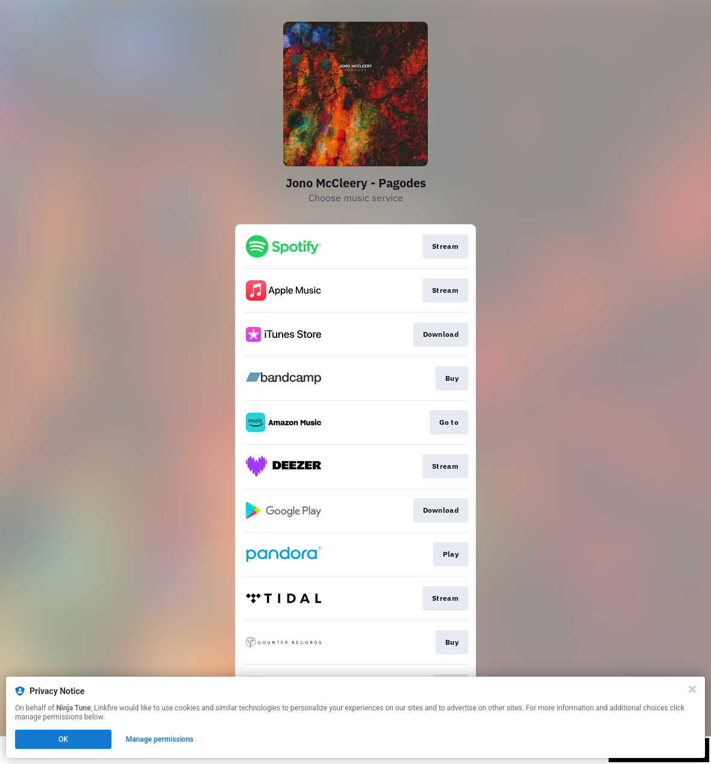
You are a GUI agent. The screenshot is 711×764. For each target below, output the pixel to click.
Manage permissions (160, 739)
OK (63, 739)
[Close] (692, 689)
